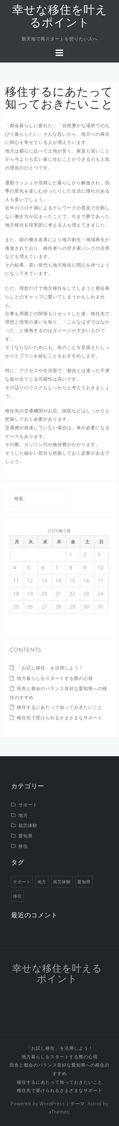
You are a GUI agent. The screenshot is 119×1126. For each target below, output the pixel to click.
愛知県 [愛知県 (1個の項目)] (84, 882)
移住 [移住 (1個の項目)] (17, 896)
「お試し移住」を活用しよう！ (50, 668)
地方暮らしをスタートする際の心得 (55, 678)
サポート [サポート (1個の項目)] (22, 882)
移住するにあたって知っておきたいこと (59, 707)
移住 (23, 846)
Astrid (94, 1104)
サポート (27, 805)
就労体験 (27, 825)
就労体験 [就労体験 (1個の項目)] (62, 882)
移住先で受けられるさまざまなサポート (59, 718)
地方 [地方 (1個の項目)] (41, 882)
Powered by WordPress (38, 1104)
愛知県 (25, 836)
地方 (23, 815)
